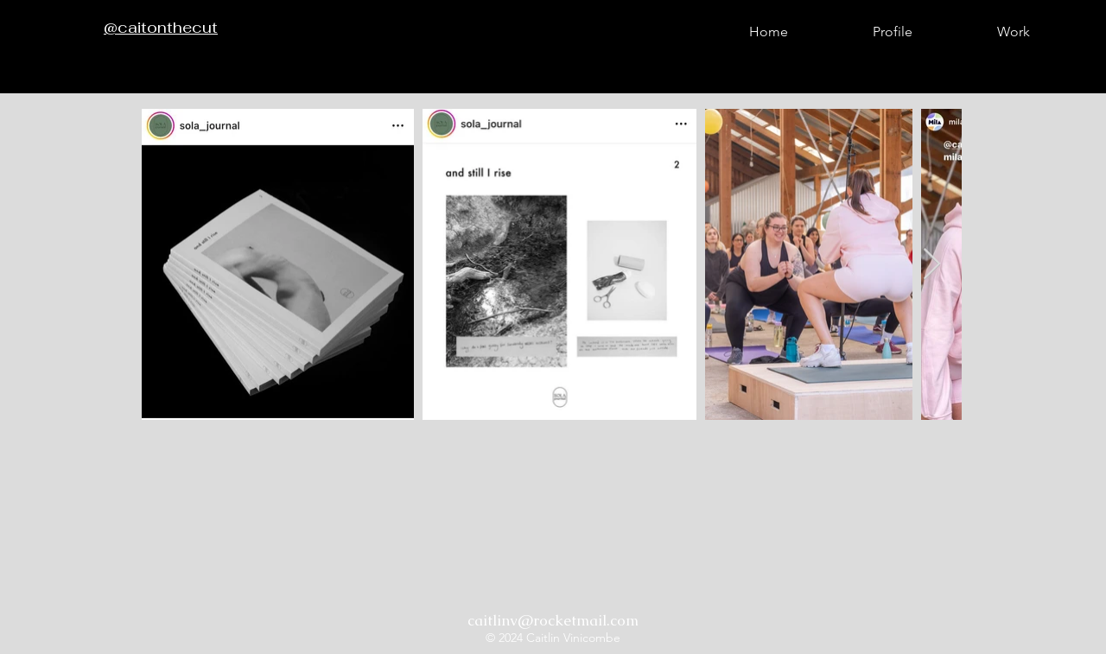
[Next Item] (932, 265)
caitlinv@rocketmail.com (553, 620)
